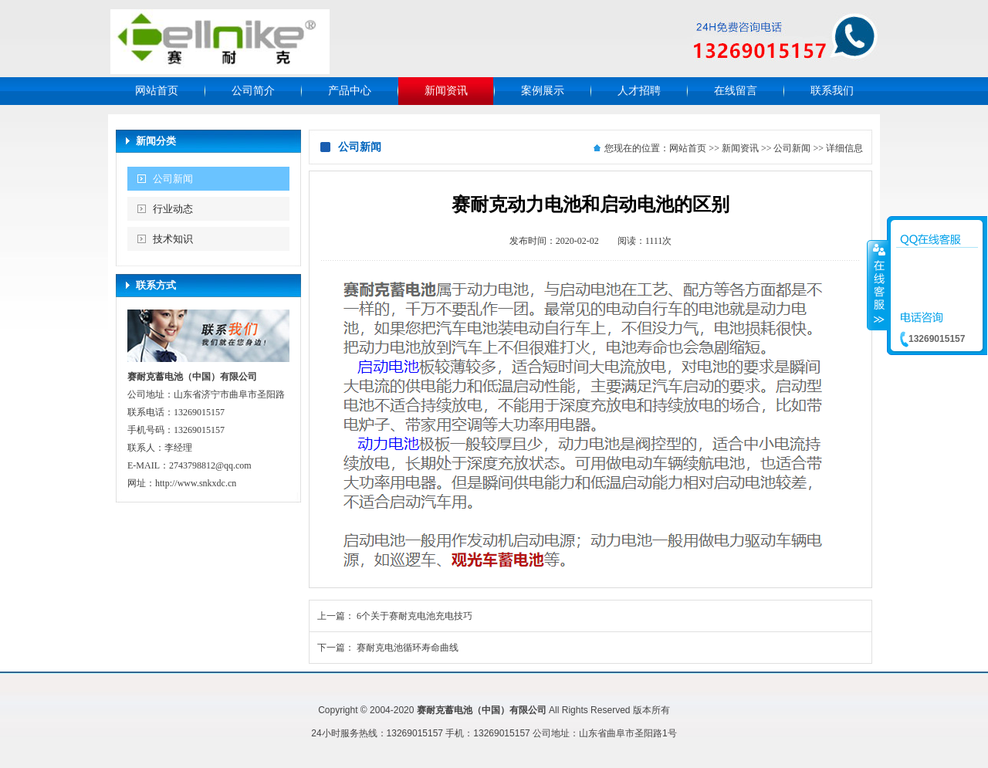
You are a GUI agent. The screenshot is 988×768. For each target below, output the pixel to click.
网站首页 (156, 90)
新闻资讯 (446, 90)
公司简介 (253, 90)
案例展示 (542, 90)
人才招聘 (639, 90)
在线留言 (735, 90)
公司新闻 (173, 178)
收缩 (877, 284)
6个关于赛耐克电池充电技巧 (414, 616)
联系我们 (832, 90)
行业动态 (173, 209)
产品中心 (349, 90)
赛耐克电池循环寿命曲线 (407, 647)
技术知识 (173, 239)
